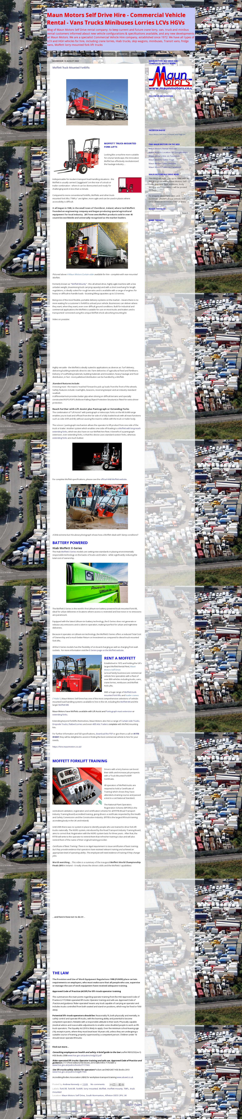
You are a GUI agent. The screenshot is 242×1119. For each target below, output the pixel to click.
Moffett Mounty (79, 284)
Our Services (92, 54)
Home (55, 54)
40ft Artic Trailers (100, 724)
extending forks (59, 438)
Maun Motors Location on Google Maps (168, 152)
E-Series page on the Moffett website (106, 650)
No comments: (98, 1084)
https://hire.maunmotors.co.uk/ (67, 746)
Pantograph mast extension (119, 711)
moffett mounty (115, 1088)
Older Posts (134, 1105)
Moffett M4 (125, 701)
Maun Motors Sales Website (162, 163)
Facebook (137, 54)
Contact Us (108, 54)
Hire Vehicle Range (72, 54)
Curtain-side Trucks (130, 721)
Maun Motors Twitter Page (161, 159)
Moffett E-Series (68, 551)
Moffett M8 (63, 704)
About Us (123, 54)
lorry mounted (91, 1088)
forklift (79, 1088)
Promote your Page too (176, 134)
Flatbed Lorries (76, 724)
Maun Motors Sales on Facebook (165, 167)
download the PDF (104, 733)
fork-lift (71, 1088)
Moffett (102, 1088)
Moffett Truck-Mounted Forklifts (71, 67)
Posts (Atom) (71, 1111)
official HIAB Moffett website (114, 479)
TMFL (126, 1088)
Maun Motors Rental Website (163, 148)
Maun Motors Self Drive (158, 134)
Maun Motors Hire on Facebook (164, 156)
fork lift (63, 1088)
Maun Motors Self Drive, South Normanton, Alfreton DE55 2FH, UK (94, 1095)
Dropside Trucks (60, 724)
